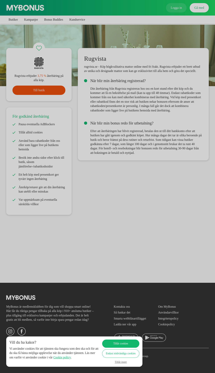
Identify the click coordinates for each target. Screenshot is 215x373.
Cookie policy (23, 361)
